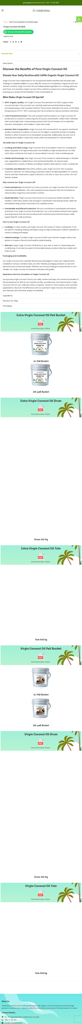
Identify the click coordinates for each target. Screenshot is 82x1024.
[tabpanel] (41, 179)
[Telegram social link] (21, 41)
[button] (79, 19)
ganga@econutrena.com (34, 2)
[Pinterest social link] (16, 41)
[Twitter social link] (13, 41)
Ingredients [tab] (8, 295)
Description (7, 54)
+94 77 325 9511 (52, 2)
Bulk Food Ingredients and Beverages (23, 22)
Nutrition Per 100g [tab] (10, 301)
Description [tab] (8, 63)
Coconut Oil (28, 97)
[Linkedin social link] (18, 41)
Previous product (73, 22)
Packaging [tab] (7, 306)
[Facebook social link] (10, 41)
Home (5, 22)
